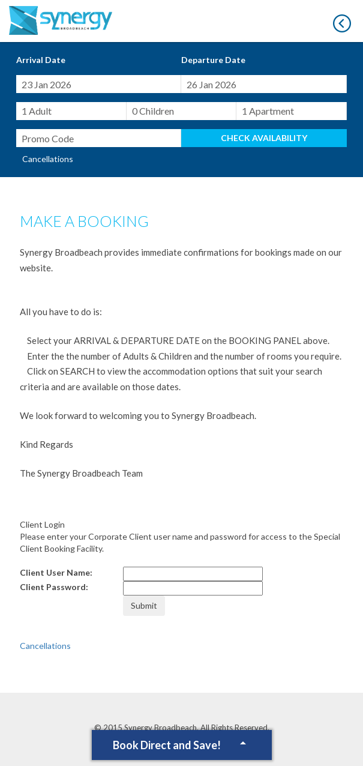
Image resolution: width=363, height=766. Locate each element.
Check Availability (264, 138)
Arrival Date (40, 60)
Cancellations (47, 159)
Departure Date (213, 60)
